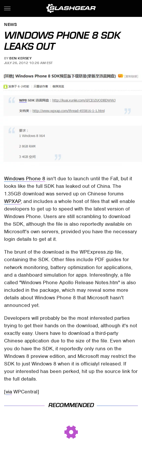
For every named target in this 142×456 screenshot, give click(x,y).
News (10, 25)
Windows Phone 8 (24, 178)
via (9, 391)
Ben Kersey (20, 58)
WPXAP (12, 201)
